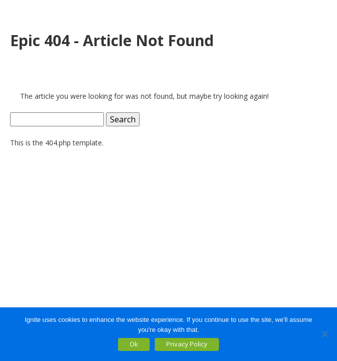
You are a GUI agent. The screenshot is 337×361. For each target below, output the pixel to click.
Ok (134, 343)
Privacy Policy (186, 343)
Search (123, 119)
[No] (324, 334)
